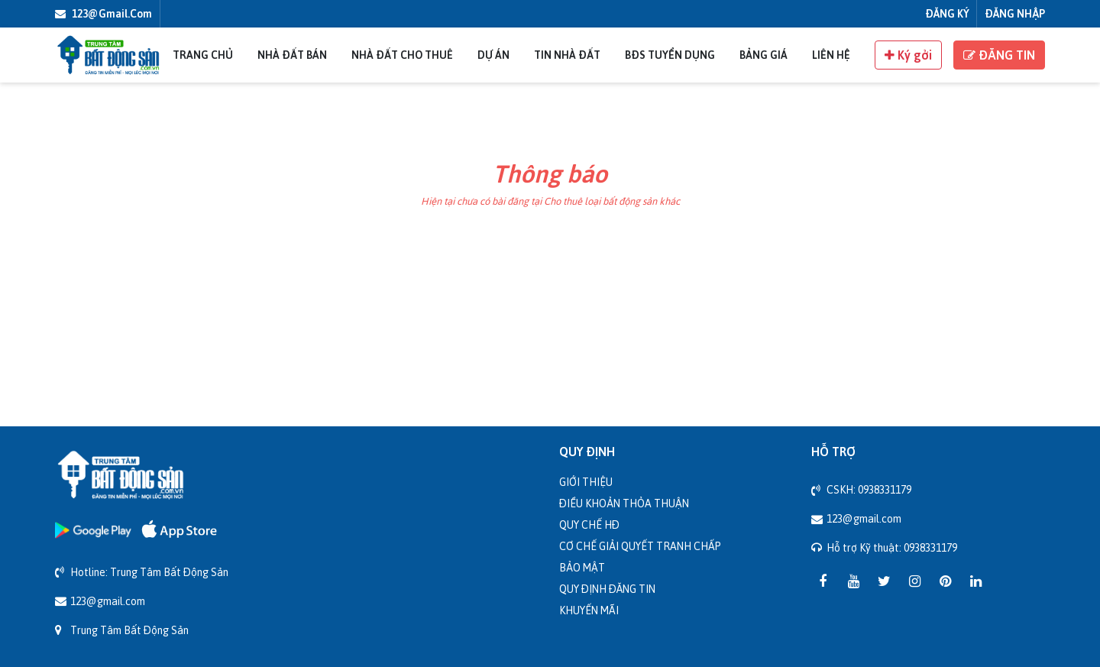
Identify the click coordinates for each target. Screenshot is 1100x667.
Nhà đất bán (292, 54)
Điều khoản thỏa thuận (624, 503)
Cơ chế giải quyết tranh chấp (640, 545)
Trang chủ (203, 54)
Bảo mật (582, 567)
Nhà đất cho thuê (402, 54)
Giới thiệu (586, 481)
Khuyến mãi (589, 610)
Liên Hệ (831, 54)
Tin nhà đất (567, 54)
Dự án (493, 54)
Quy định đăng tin (607, 588)
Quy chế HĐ (589, 524)
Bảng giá (763, 54)
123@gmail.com (103, 13)
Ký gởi (908, 55)
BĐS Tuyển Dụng (670, 54)
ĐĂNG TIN (999, 55)
